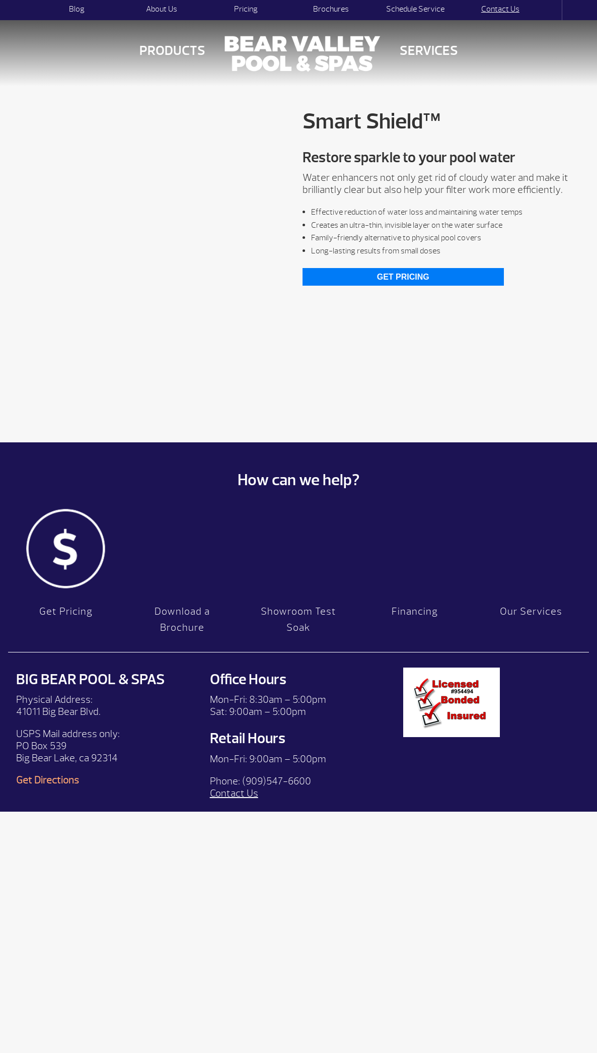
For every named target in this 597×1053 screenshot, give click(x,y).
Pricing (246, 9)
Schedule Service (415, 9)
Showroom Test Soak (298, 624)
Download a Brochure (182, 624)
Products (172, 50)
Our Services (531, 616)
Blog (77, 9)
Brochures (331, 9)
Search (553, 10)
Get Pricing (403, 277)
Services (429, 50)
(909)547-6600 (276, 785)
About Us (161, 9)
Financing (415, 616)
